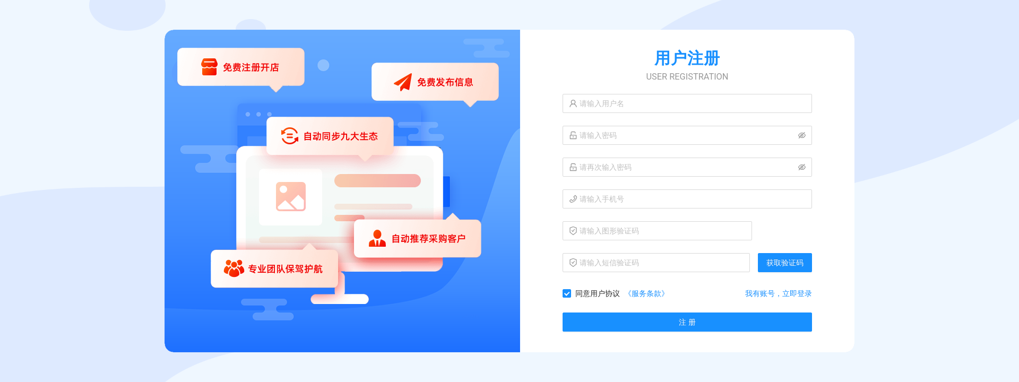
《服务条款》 (646, 293)
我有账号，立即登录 (778, 293)
